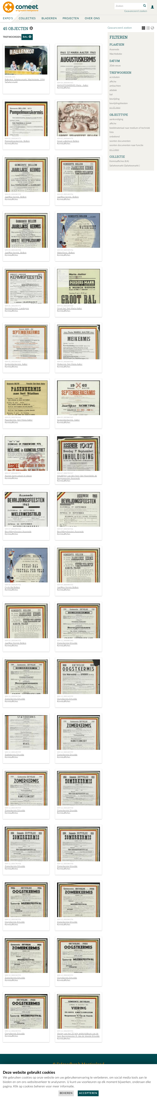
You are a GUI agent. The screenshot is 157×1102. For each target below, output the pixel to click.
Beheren (66, 1093)
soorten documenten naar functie (126, 145)
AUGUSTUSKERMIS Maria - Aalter (72, 85)
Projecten (71, 18)
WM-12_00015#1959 (13, 808)
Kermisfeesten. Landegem (17, 308)
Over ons (92, 18)
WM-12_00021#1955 (13, 975)
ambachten (115, 86)
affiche (113, 81)
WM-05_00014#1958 (13, 250)
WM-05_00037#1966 (13, 417)
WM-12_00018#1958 (65, 864)
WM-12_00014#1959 (65, 752)
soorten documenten (120, 141)
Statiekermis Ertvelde (14, 755)
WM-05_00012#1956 (65, 194)
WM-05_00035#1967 (13, 362)
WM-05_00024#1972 (13, 306)
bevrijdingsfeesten (119, 103)
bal (27, 36)
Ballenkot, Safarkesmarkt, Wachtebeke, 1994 (25, 79)
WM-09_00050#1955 (13, 641)
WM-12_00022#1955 (65, 975)
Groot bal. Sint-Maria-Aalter (69, 308)
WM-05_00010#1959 (13, 194)
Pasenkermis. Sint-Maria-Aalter (19, 420)
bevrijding (114, 99)
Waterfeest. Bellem (66, 253)
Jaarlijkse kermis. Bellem (15, 197)
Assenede (114, 49)
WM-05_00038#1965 (65, 417)
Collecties (27, 18)
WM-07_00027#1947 (65, 473)
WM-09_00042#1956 (13, 585)
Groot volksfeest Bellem (68, 141)
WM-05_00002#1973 (13, 138)
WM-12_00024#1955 (65, 1031)
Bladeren (49, 18)
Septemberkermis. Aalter (16, 364)
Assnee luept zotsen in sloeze (18, 476)
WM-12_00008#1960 (65, 641)
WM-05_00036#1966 (65, 362)
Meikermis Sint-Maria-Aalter (69, 364)
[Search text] (127, 6)
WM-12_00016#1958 (65, 808)
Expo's (8, 18)
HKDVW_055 (10, 77)
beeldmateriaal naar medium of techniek (130, 128)
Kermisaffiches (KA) (119, 161)
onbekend (115, 136)
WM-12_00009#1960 (13, 696)
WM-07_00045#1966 (65, 529)
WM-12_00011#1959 (65, 696)
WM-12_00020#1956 (65, 919)
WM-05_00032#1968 (65, 306)
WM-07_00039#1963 (13, 529)
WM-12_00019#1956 (13, 919)
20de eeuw (115, 65)
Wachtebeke (116, 54)
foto (112, 132)
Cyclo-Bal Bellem (12, 587)
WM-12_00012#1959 (13, 752)
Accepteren (88, 1093)
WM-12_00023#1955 (13, 1031)
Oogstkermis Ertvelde (67, 699)
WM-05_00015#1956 (65, 250)
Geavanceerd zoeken (135, 11)
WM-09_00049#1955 (65, 585)
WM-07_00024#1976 (13, 473)
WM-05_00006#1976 (65, 138)
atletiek (113, 90)
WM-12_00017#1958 (13, 864)
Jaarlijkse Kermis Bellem (67, 587)
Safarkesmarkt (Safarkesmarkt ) (125, 165)
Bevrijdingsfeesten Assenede (18, 532)
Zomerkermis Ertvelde (67, 643)
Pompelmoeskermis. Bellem (17, 141)
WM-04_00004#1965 (65, 83)
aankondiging (116, 119)
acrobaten (115, 77)
